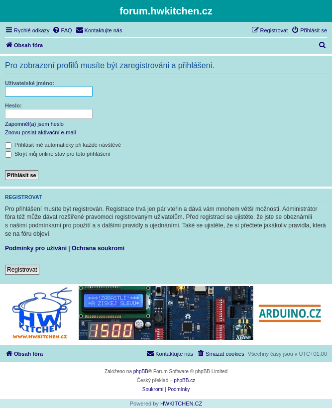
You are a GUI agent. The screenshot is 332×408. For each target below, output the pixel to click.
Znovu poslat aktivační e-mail (40, 132)
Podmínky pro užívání (36, 248)
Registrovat (22, 269)
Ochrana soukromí (98, 248)
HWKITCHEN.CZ (181, 404)
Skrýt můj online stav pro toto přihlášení (58, 154)
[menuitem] (62, 30)
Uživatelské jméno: (29, 83)
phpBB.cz (184, 380)
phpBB (140, 371)
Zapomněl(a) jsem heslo (34, 124)
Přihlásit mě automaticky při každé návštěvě (63, 145)
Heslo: (13, 105)
